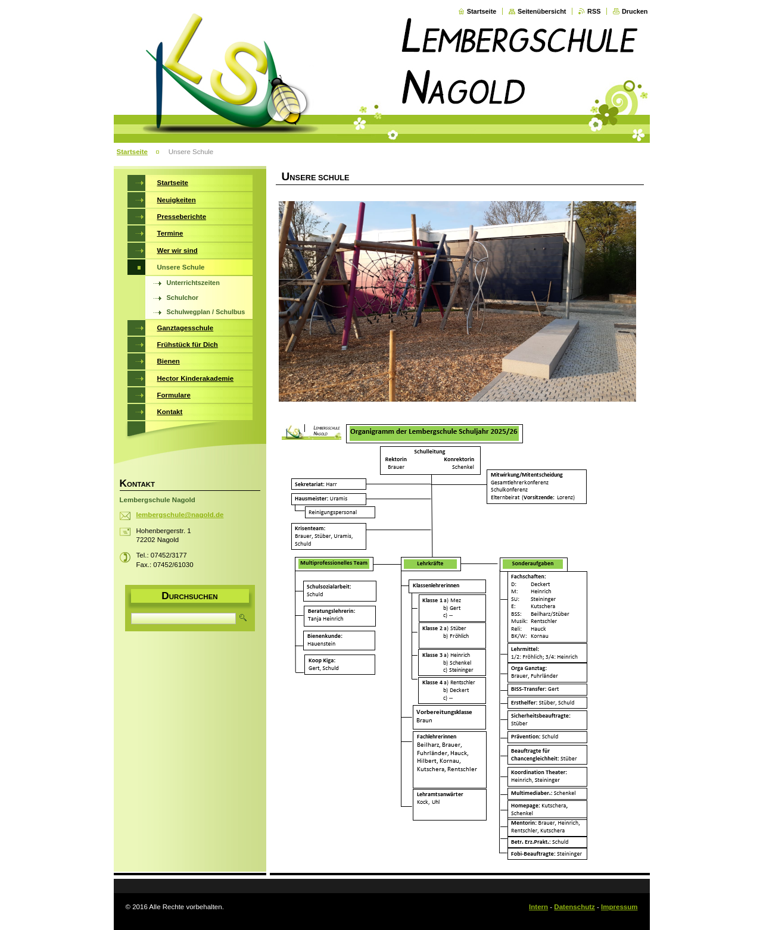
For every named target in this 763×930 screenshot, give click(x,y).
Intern (538, 906)
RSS (593, 11)
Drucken (635, 11)
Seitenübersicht (542, 11)
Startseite (482, 11)
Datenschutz (574, 906)
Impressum (619, 906)
